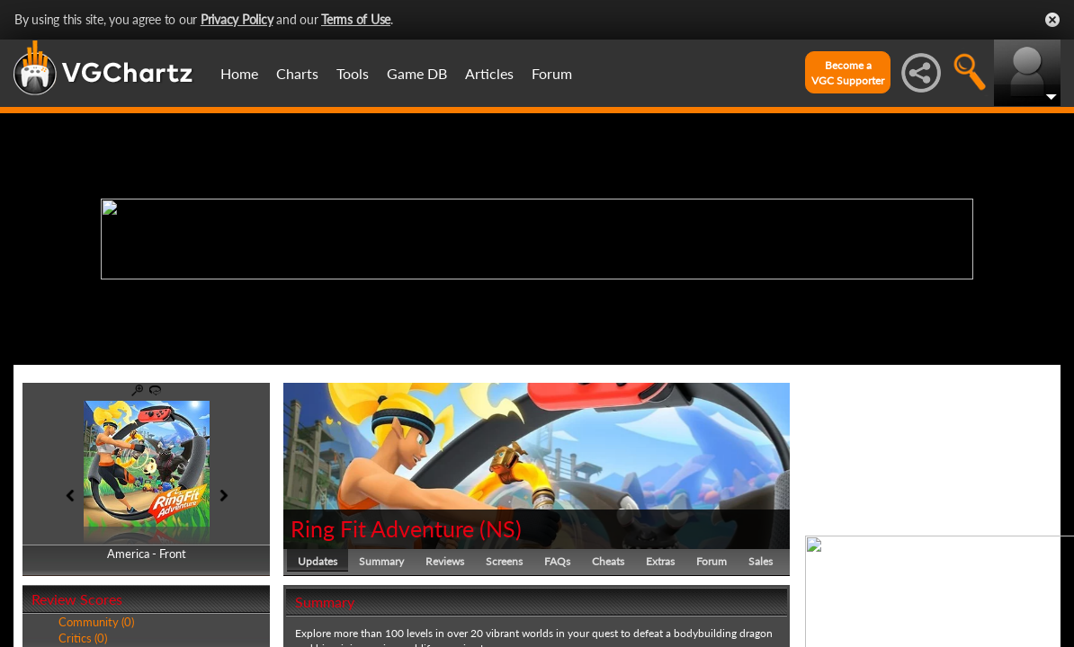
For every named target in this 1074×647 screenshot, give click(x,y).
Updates (317, 561)
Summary (381, 561)
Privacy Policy (237, 19)
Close (1052, 20)
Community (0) (96, 622)
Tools (352, 73)
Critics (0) (82, 638)
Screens (504, 561)
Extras (660, 561)
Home (239, 73)
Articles (489, 73)
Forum (552, 73)
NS (500, 528)
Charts (297, 73)
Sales (760, 561)
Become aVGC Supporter (847, 72)
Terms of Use (355, 19)
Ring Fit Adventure (382, 528)
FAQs (557, 561)
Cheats (608, 561)
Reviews (444, 561)
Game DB (417, 73)
